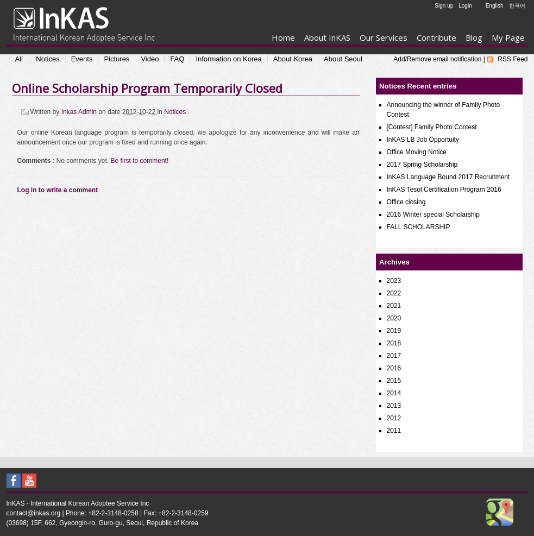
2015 (394, 380)
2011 (394, 430)
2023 (394, 281)
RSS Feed (512, 59)
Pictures (116, 59)
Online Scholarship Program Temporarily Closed (147, 88)
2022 (394, 293)
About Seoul (343, 59)
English (495, 6)
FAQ (177, 59)
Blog (474, 37)
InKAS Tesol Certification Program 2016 (444, 189)
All (19, 59)
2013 (394, 405)
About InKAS (327, 37)
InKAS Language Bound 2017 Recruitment (448, 177)
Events (82, 59)
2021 (394, 306)
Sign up (444, 6)
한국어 (517, 6)
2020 (394, 318)
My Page (508, 37)
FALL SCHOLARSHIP (418, 227)
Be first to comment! (140, 161)
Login (465, 6)
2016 (394, 368)
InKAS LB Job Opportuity (423, 139)
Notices (47, 59)
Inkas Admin (80, 112)
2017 (394, 356)
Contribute (436, 37)
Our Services (383, 37)
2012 (394, 418)
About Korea (292, 59)
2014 (394, 393)
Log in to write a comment (57, 190)
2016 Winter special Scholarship (433, 214)
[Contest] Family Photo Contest (432, 127)
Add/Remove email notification (437, 59)
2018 (394, 343)
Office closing (406, 202)
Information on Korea (228, 59)
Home (283, 37)
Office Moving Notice (417, 152)
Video (150, 59)
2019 (394, 331)
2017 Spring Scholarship (422, 164)
